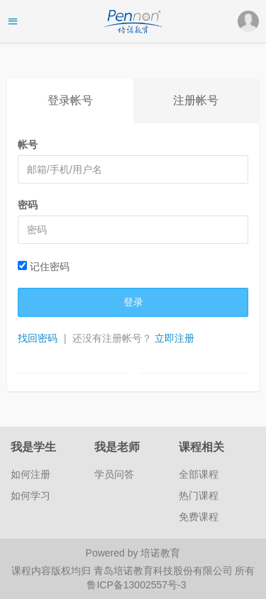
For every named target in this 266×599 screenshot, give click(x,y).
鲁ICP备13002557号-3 (136, 584)
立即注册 (174, 338)
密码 (28, 205)
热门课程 (198, 495)
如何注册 (30, 474)
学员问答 (114, 474)
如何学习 (30, 495)
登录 (133, 302)
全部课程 (198, 474)
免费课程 (198, 516)
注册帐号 (195, 100)
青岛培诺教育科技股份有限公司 (164, 570)
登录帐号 (70, 100)
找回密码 (37, 338)
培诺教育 (160, 553)
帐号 (28, 144)
